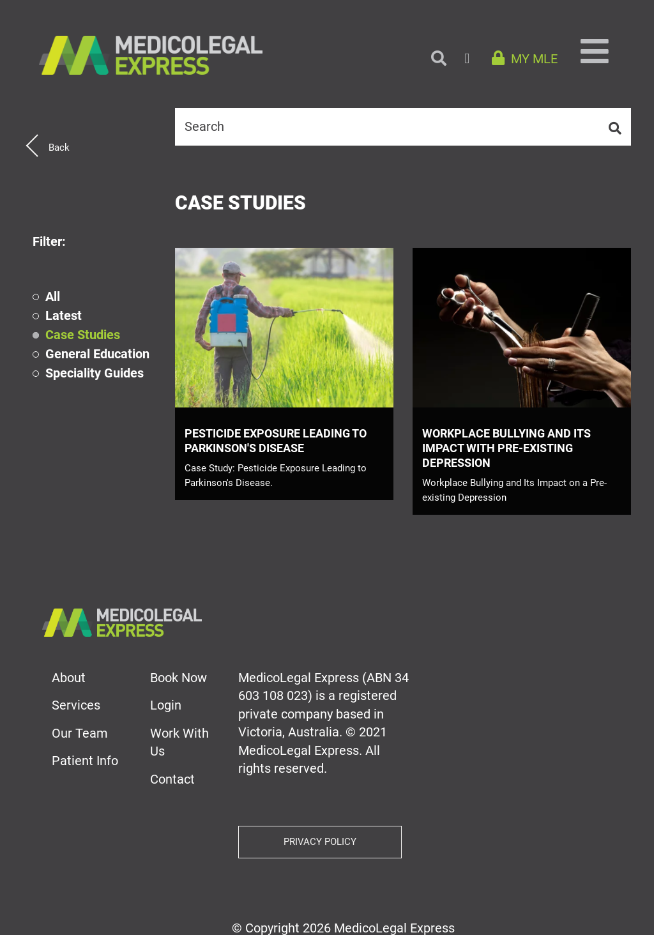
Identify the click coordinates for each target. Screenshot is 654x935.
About (69, 677)
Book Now (178, 677)
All (52, 296)
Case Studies (82, 335)
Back (59, 147)
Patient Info (85, 760)
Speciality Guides (94, 373)
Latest (63, 316)
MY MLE (525, 58)
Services (76, 705)
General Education (97, 354)
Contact (172, 779)
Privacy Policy (320, 842)
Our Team (80, 733)
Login (165, 705)
